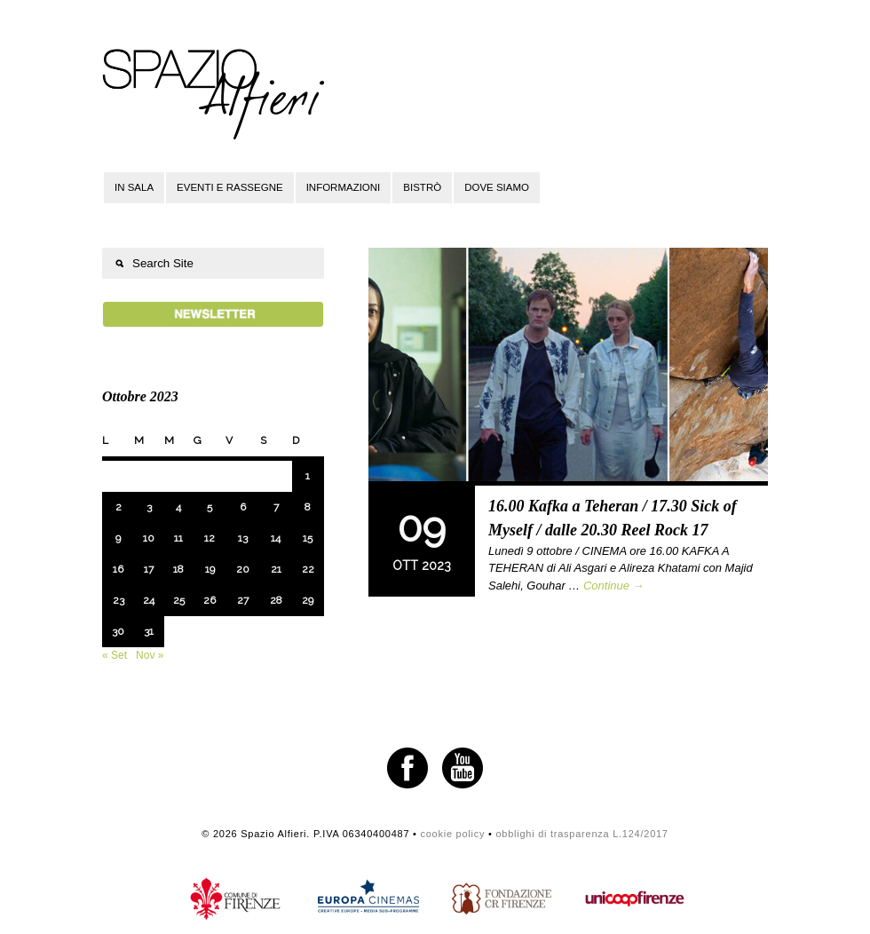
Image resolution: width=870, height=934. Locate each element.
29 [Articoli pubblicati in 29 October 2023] (307, 600)
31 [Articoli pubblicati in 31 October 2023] (149, 631)
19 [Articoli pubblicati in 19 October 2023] (210, 569)
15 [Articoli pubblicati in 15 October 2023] (307, 538)
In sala (134, 187)
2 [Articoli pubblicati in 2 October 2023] (118, 507)
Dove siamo (496, 187)
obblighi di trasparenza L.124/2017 (581, 833)
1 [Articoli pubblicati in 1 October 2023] (307, 476)
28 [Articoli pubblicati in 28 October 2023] (276, 600)
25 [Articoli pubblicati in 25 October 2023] (179, 600)
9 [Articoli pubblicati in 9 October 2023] (118, 538)
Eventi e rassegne (230, 187)
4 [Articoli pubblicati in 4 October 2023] (178, 507)
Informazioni (343, 187)
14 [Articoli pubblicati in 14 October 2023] (276, 538)
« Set (114, 655)
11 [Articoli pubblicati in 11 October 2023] (178, 538)
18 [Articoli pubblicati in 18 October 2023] (178, 569)
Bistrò (422, 187)
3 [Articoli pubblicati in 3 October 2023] (149, 507)
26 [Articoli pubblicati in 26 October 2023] (209, 600)
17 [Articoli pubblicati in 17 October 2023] (149, 569)
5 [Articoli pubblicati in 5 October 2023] (209, 507)
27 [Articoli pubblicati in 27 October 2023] (243, 600)
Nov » (149, 655)
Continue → (614, 585)
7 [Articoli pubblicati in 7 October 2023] (276, 507)
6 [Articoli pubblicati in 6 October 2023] (243, 507)
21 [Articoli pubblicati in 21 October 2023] (276, 569)
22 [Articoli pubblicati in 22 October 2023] (308, 569)
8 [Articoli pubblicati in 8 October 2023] (307, 507)
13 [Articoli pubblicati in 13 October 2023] (243, 538)
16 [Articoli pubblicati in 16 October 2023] (118, 569)
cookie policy (452, 833)
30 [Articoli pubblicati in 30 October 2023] (118, 631)
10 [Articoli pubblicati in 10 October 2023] (148, 538)
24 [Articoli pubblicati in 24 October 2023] (148, 600)
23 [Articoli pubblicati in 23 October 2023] (118, 600)
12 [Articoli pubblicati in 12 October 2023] (209, 538)
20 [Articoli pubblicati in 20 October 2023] (242, 569)
